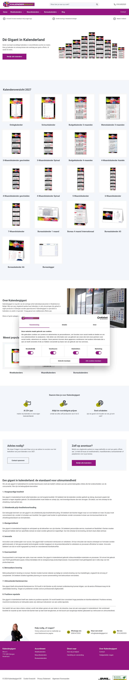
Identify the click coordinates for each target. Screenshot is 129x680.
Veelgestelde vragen (106, 655)
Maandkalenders (34, 12)
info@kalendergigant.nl (99, 633)
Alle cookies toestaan (93, 361)
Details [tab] (64, 325)
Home (5, 12)
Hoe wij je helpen (73, 652)
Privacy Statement (43, 679)
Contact (123, 12)
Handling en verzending (75, 655)
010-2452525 (121, 633)
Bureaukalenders (51, 12)
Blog (63, 12)
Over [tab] (95, 325)
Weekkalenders (17, 12)
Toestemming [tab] (34, 325)
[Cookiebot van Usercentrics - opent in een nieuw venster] (99, 318)
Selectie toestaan (64, 361)
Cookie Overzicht (29, 679)
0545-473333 (76, 633)
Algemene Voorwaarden (60, 679)
